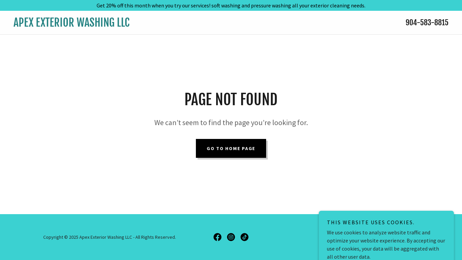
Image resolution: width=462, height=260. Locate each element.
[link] (171, 24)
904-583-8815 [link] (427, 22)
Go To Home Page (231, 148)
